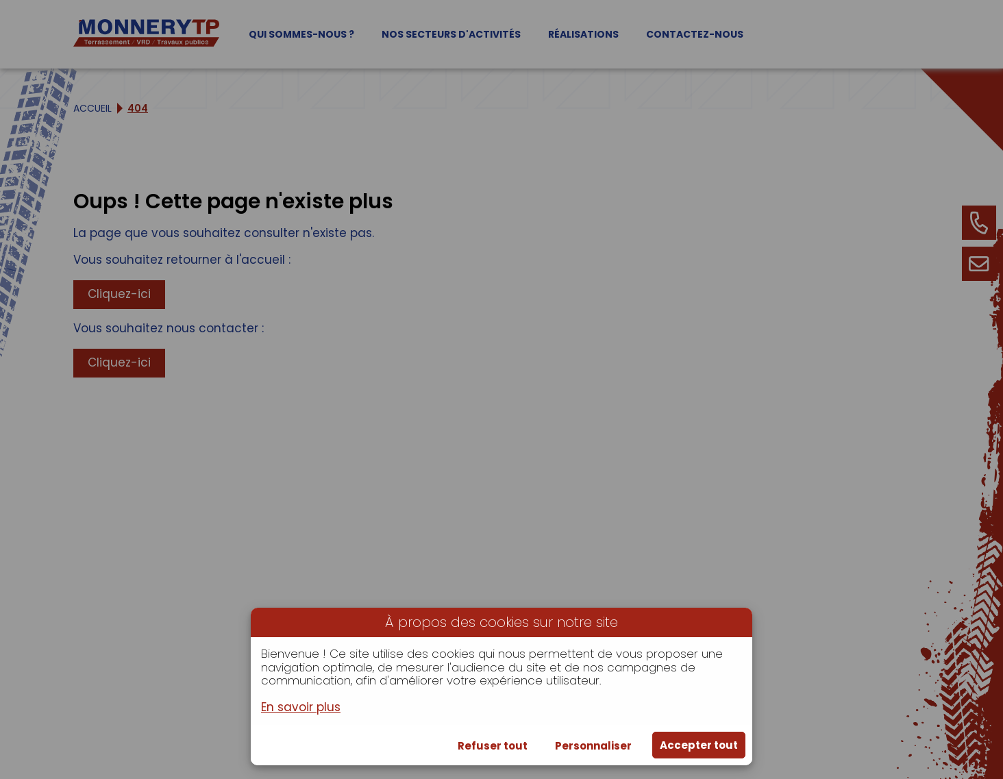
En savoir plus (300, 708)
